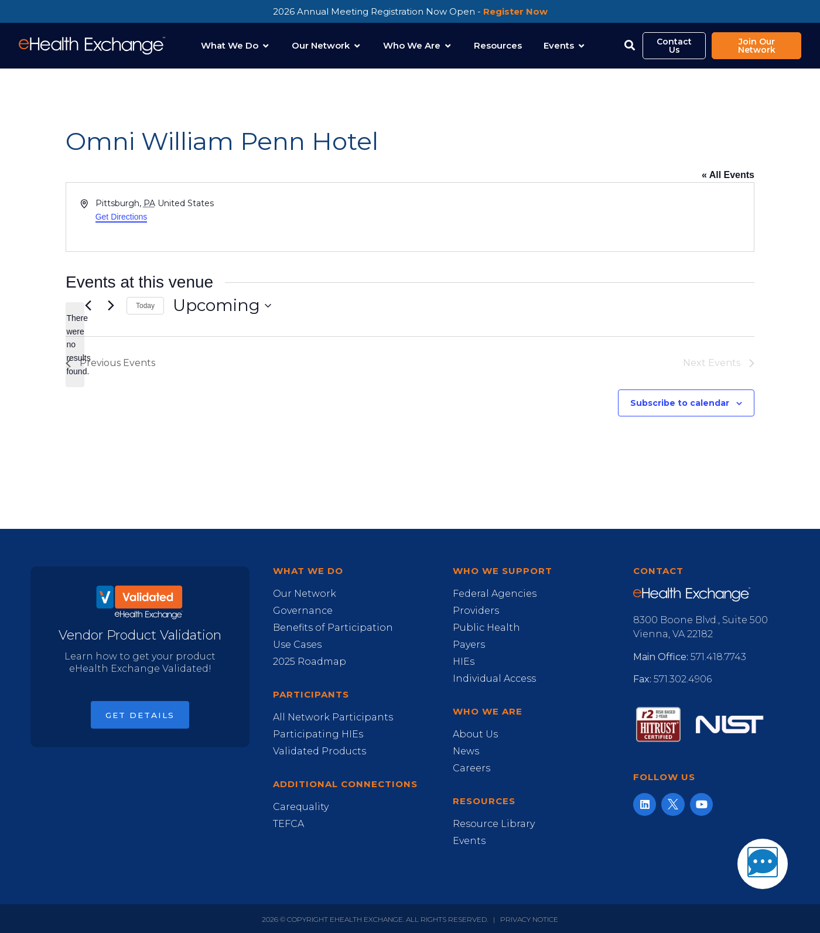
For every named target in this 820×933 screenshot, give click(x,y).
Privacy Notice (529, 919)
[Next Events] (111, 306)
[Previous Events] (88, 306)
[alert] (75, 344)
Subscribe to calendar (679, 403)
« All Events (728, 175)
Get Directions (121, 216)
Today (145, 306)
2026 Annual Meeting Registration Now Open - (410, 11)
